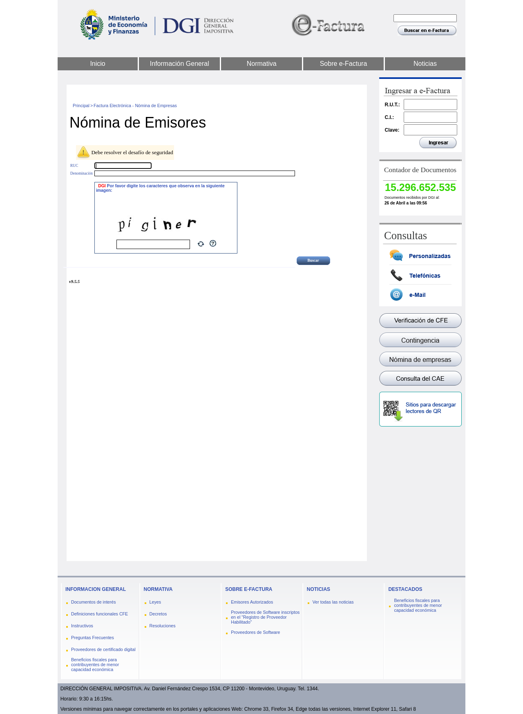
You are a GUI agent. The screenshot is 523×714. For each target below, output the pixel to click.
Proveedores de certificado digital (103, 649)
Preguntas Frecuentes (92, 637)
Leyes (155, 601)
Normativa (262, 63)
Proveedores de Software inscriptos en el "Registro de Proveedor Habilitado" (265, 617)
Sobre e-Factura (343, 63)
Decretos (158, 613)
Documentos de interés (93, 601)
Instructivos (82, 625)
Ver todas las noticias (333, 601)
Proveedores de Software (255, 632)
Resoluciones (163, 625)
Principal (81, 105)
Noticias (425, 63)
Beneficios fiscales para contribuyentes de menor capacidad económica (95, 664)
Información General (179, 63)
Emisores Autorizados (252, 601)
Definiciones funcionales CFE (99, 613)
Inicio (97, 63)
